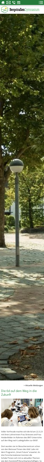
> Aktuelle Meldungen (33, 385)
